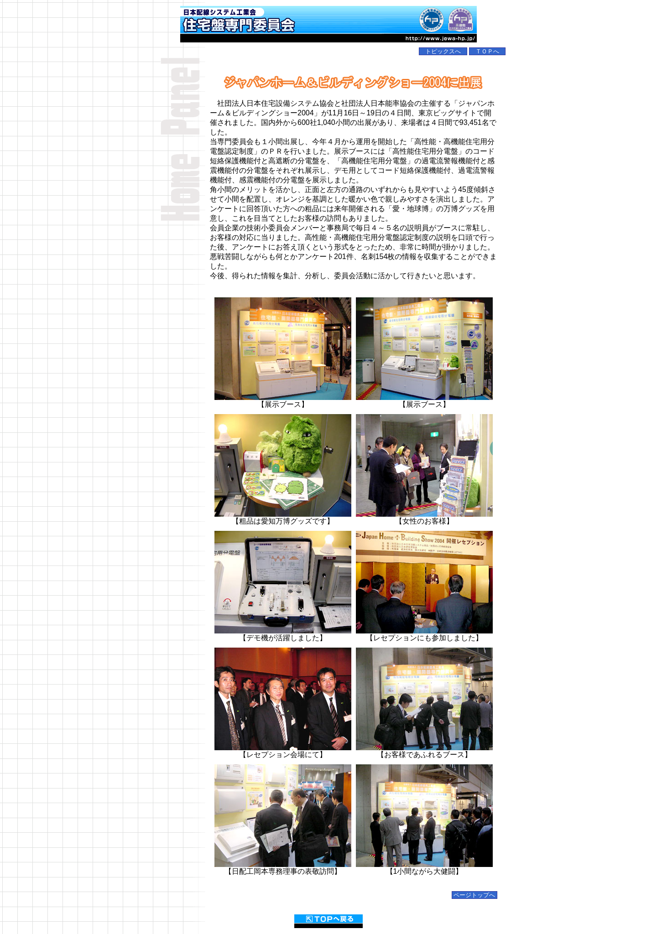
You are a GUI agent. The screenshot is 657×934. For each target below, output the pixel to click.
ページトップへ (474, 895)
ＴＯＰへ (487, 51)
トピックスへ (443, 51)
